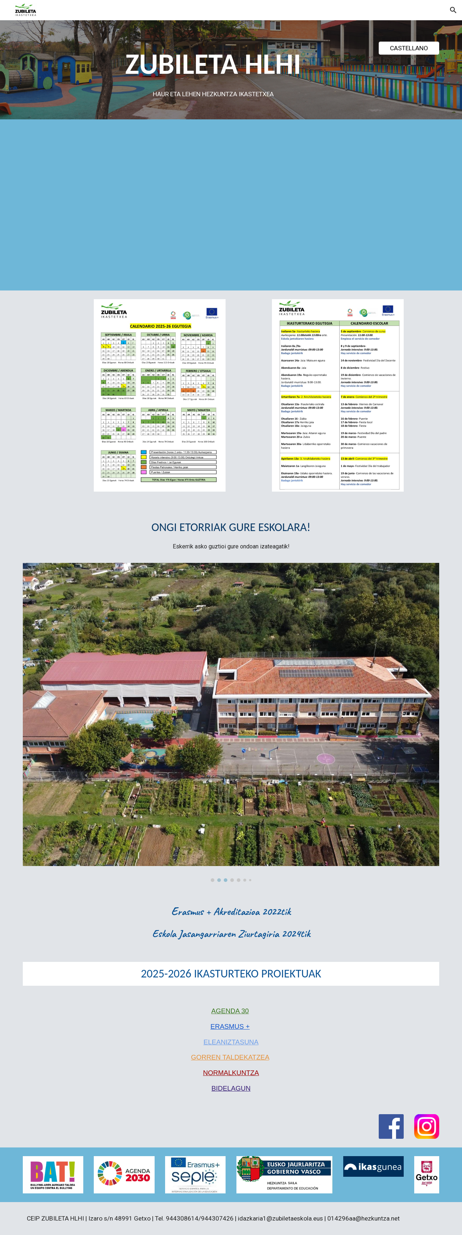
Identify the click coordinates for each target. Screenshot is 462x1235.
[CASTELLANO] (409, 48)
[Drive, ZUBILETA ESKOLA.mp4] (266, 207)
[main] (213, 72)
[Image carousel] (231, 722)
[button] (453, 10)
